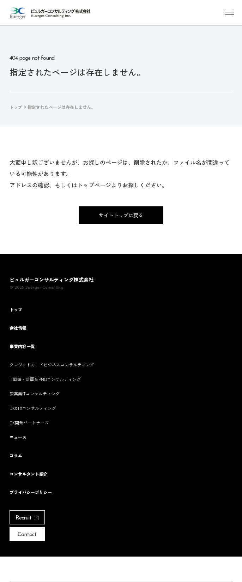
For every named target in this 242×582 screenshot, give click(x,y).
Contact (27, 534)
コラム (16, 455)
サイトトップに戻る (121, 215)
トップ (16, 309)
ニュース (18, 437)
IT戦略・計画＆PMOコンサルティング (45, 379)
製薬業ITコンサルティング (35, 393)
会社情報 (18, 328)
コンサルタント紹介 (29, 474)
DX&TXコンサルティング (33, 408)
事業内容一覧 (22, 346)
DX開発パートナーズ (29, 422)
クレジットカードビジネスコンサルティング (52, 364)
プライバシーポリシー (31, 492)
